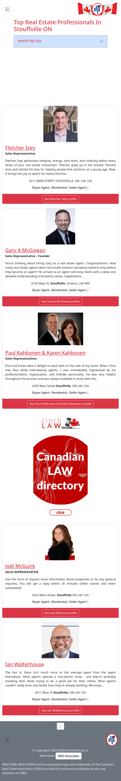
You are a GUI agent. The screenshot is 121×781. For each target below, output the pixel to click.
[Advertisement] (60, 77)
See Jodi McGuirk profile (60, 613)
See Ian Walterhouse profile (60, 710)
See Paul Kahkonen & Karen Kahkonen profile (60, 404)
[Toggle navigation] (7, 9)
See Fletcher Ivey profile (60, 199)
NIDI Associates (68, 756)
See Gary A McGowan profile (60, 301)
